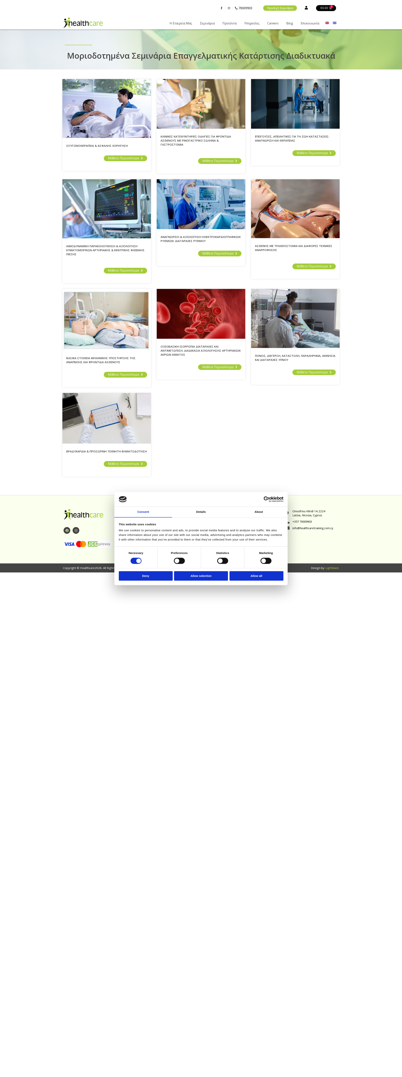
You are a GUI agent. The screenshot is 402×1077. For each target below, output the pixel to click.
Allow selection (200, 576)
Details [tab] (201, 511)
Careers (273, 23)
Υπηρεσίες (252, 23)
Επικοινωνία (310, 23)
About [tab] (259, 511)
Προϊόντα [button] (229, 23)
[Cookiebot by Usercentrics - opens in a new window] (266, 499)
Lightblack (332, 568)
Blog (289, 23)
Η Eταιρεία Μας (181, 23)
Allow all (256, 576)
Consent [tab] (143, 511)
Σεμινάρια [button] (207, 23)
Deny (145, 576)
